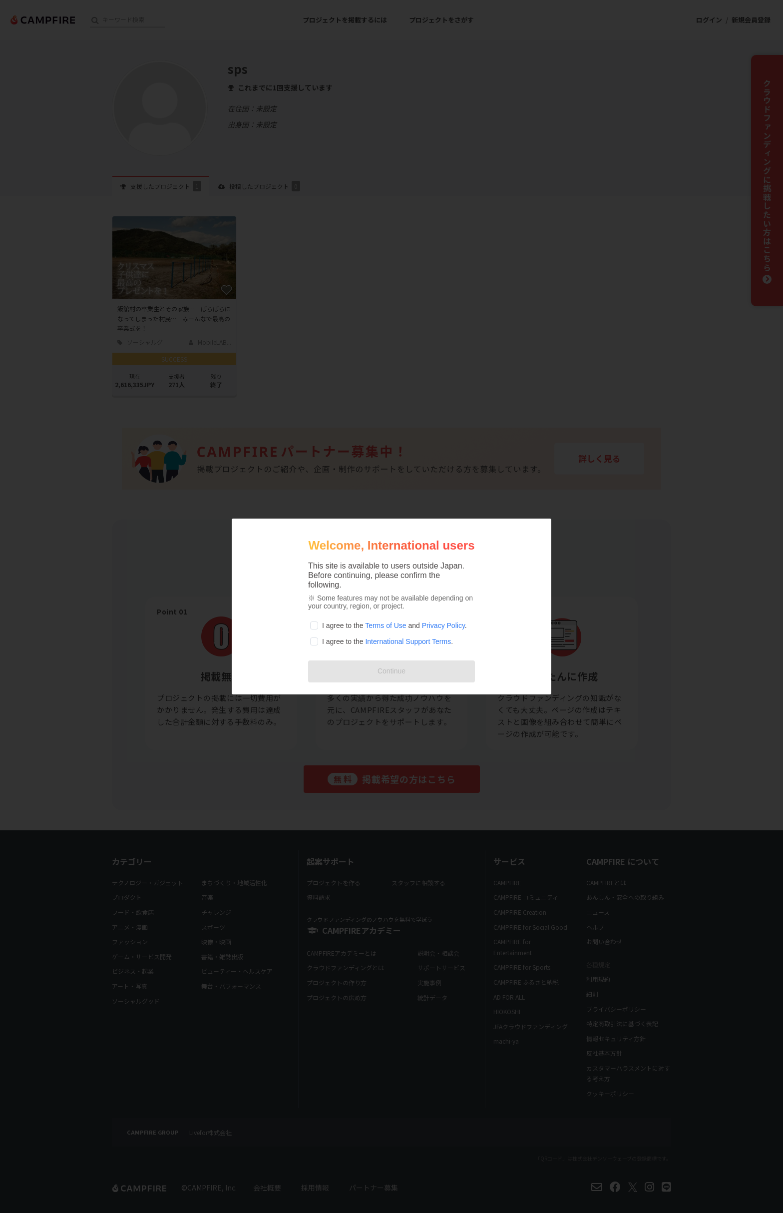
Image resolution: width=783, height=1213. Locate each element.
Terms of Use (385, 625)
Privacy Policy (443, 625)
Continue (391, 671)
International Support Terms (408, 641)
